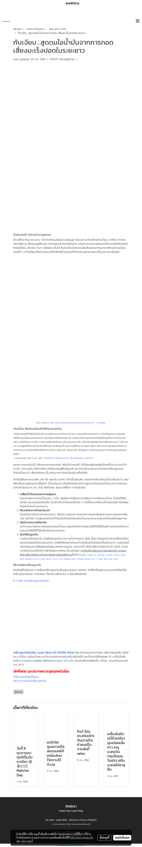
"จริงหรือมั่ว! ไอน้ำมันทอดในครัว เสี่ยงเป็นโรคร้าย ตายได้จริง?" (68, 458)
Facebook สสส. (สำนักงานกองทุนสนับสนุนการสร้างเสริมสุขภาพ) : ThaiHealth (73, 422)
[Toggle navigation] (137, 21)
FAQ (68, 824)
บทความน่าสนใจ (59, 824)
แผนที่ (74, 811)
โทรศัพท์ (62, 811)
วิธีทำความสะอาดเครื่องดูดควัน (29, 681)
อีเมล (69, 811)
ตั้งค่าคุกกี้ (104, 837)
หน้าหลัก (49, 820)
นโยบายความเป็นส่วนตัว (81, 824)
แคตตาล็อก (61, 820)
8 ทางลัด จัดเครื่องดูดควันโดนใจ (31, 581)
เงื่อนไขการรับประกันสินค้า (83, 820)
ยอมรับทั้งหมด (122, 837)
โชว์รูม (81, 811)
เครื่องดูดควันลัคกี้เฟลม (26, 677)
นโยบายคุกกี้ (27, 841)
